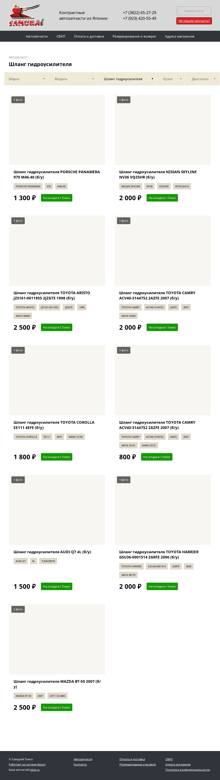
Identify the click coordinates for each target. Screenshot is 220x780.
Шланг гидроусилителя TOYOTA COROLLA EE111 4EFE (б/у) (54, 425)
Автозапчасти (18, 57)
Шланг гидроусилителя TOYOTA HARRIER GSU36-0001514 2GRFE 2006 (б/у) (159, 554)
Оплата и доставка (132, 759)
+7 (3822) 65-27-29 (139, 12)
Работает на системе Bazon (27, 764)
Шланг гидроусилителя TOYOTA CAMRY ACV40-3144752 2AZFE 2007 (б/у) (157, 295)
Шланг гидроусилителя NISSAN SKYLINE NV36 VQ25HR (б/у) (158, 174)
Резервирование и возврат (137, 764)
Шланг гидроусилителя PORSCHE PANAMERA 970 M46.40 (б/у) (57, 174)
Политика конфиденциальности (187, 770)
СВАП (169, 759)
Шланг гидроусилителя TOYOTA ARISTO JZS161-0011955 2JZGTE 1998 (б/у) (52, 295)
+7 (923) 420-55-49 (139, 18)
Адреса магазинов (177, 764)
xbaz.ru (35, 770)
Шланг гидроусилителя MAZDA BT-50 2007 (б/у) (57, 684)
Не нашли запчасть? (194, 21)
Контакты (80, 764)
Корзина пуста (194, 11)
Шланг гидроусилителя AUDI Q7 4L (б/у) (52, 551)
